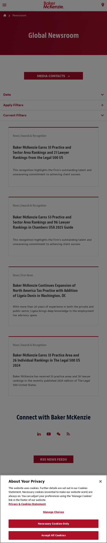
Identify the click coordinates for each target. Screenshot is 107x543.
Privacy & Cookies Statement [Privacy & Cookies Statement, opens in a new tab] (27, 504)
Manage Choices (53, 512)
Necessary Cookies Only (53, 523)
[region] (53, 509)
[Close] (100, 481)
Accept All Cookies (53, 535)
